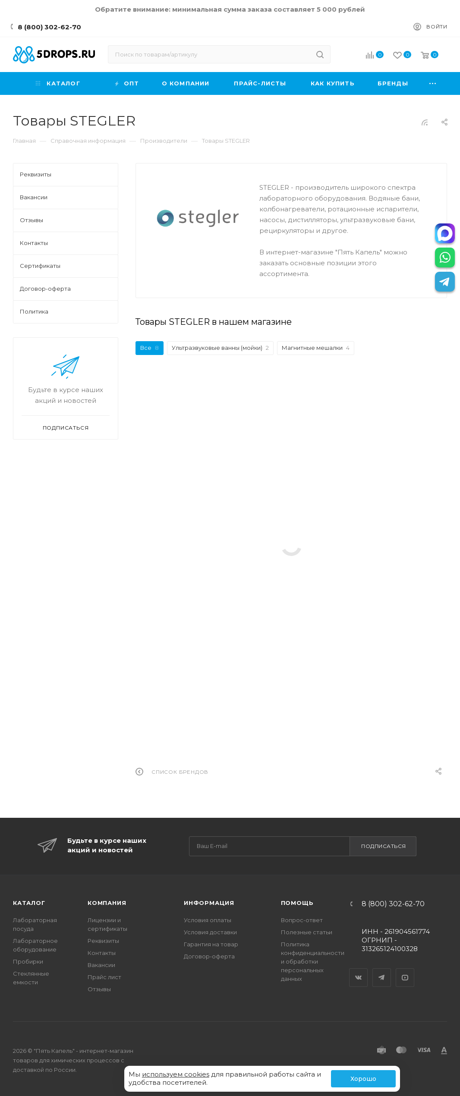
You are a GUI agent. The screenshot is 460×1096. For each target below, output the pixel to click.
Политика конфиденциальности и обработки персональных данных (312, 961)
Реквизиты (103, 940)
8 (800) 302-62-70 (49, 27)
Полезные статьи (306, 932)
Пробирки (28, 961)
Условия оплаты (207, 920)
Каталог (29, 902)
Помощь (297, 902)
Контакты (102, 952)
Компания (107, 902)
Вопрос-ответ (302, 920)
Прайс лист (104, 977)
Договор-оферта (209, 956)
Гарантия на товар (211, 944)
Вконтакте (359, 970)
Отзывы (99, 989)
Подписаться (383, 846)
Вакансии (101, 964)
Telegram (382, 970)
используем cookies (175, 1074)
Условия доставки (210, 932)
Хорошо (363, 1079)
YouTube (405, 970)
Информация (209, 902)
